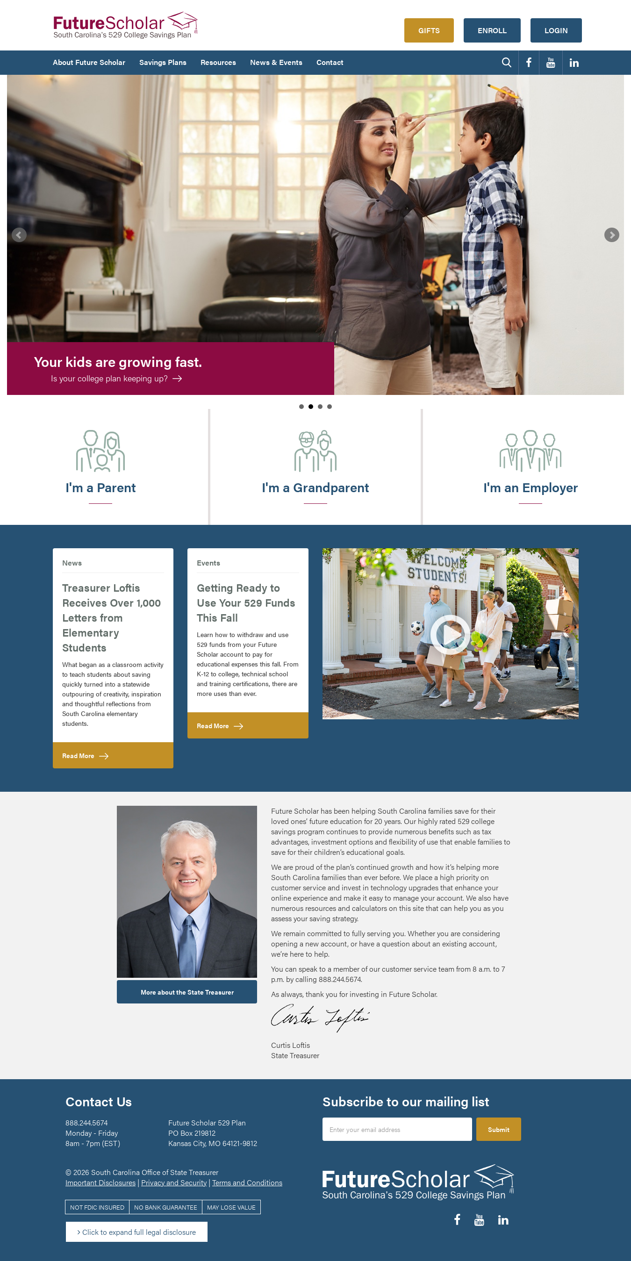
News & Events (276, 62)
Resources (218, 62)
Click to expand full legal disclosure (137, 1231)
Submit (498, 1129)
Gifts (429, 30)
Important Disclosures (100, 1182)
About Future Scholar (89, 62)
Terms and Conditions (247, 1182)
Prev (19, 235)
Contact (330, 62)
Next (611, 235)
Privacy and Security (174, 1182)
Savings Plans (162, 62)
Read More (99, 755)
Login (556, 30)
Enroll (492, 30)
